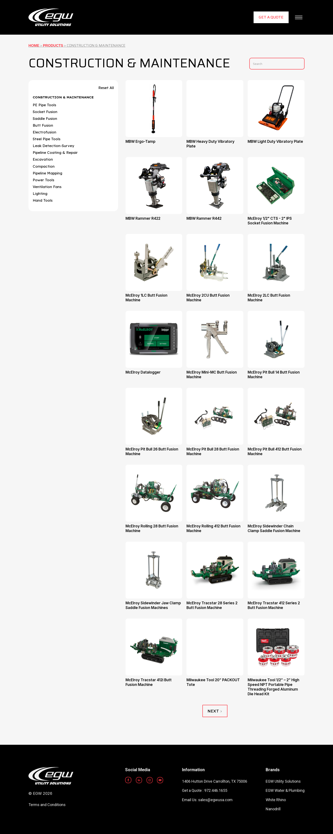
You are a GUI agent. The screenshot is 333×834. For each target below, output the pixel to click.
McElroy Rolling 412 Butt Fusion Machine (213, 528)
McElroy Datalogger (143, 372)
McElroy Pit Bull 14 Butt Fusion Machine (274, 374)
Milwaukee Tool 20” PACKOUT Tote (213, 682)
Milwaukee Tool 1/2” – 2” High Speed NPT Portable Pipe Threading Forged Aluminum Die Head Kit (273, 687)
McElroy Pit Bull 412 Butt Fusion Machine (275, 451)
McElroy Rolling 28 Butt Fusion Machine (152, 528)
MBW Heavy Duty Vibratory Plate (210, 143)
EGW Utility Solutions (283, 799)
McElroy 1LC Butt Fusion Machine (146, 297)
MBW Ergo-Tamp (140, 141)
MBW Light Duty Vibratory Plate (275, 141)
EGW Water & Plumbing (285, 808)
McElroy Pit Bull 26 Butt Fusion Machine (152, 451)
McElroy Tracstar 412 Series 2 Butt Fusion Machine (274, 605)
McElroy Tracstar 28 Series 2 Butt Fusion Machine (211, 605)
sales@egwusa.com (215, 817)
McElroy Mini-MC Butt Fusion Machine (211, 374)
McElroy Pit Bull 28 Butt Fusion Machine (212, 451)
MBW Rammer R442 (204, 218)
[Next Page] (214, 711)
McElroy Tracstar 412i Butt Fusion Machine (149, 682)
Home (33, 46)
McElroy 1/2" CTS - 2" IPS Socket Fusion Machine (270, 220)
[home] (50, 17)
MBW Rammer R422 (143, 218)
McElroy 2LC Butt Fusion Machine (269, 297)
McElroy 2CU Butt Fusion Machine (208, 297)
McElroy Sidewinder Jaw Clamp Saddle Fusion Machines (153, 605)
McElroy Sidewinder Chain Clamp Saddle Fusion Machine (274, 528)
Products (53, 46)
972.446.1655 (215, 808)
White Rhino (276, 817)
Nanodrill (273, 826)
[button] (299, 17)
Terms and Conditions (47, 822)
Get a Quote (271, 17)
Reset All (106, 87)
